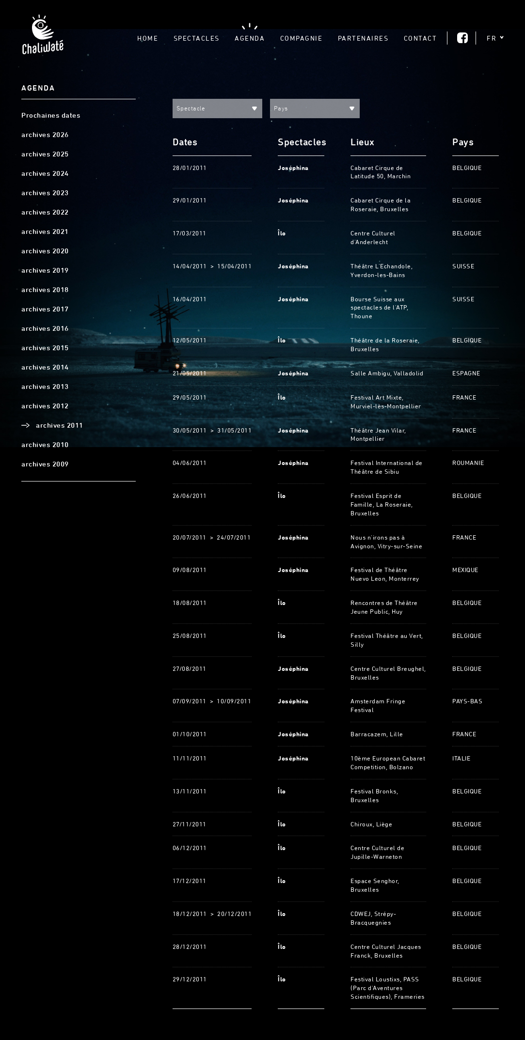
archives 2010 (45, 444)
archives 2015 (45, 347)
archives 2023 (45, 192)
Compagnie (301, 38)
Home (147, 38)
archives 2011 (59, 425)
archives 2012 (45, 406)
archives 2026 (45, 134)
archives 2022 (45, 212)
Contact (420, 38)
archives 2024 (45, 173)
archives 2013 (45, 386)
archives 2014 (45, 367)
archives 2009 (45, 464)
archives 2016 (45, 328)
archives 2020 (45, 251)
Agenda (250, 38)
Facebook (462, 37)
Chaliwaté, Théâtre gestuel (42, 37)
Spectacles (197, 38)
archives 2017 (45, 309)
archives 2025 (45, 154)
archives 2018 (45, 289)
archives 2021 (45, 231)
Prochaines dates (50, 115)
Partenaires (363, 38)
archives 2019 (45, 270)
